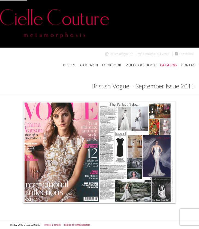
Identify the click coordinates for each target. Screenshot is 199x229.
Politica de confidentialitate (77, 225)
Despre (69, 65)
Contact (189, 65)
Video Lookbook (141, 65)
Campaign (89, 65)
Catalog (168, 65)
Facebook (186, 54)
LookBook (111, 65)
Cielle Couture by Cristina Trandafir (99, 24)
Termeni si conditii (52, 225)
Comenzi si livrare (156, 54)
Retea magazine (121, 54)
